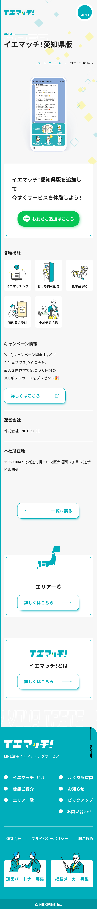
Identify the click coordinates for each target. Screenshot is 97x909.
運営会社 (13, 838)
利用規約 (85, 838)
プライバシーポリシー (49, 838)
